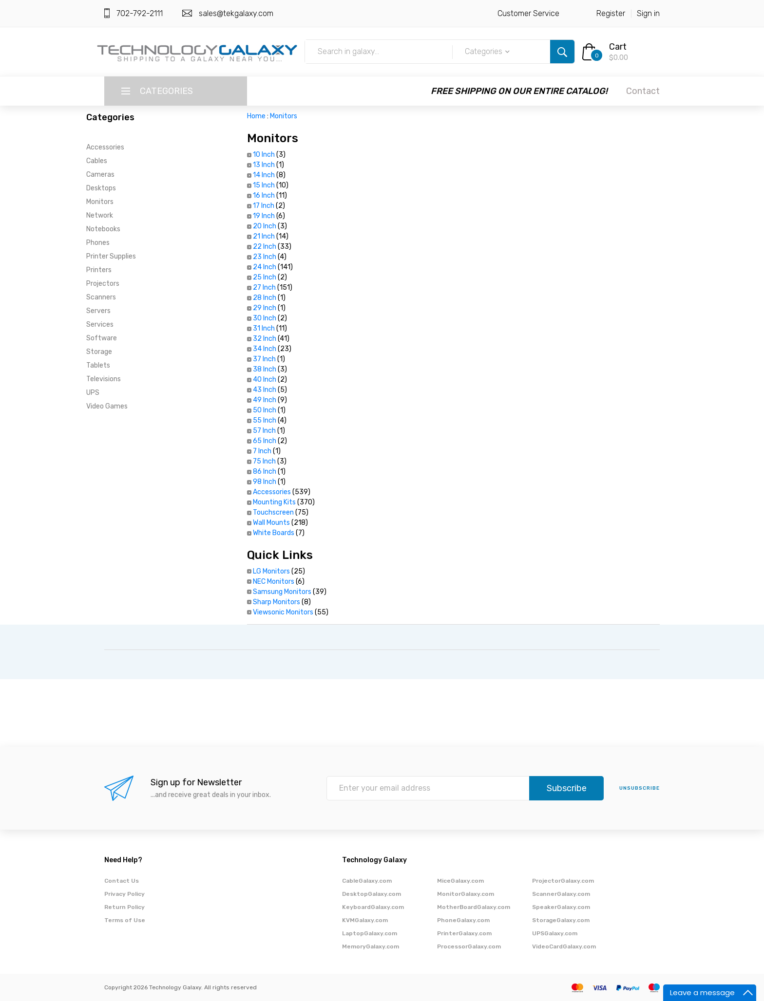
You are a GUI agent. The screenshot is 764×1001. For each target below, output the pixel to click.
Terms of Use (124, 920)
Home (256, 116)
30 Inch (264, 318)
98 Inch (264, 482)
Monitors (100, 202)
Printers (99, 270)
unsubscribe (639, 788)
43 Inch (264, 390)
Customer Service (528, 13)
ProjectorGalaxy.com (563, 880)
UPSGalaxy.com (554, 933)
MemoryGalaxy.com (370, 946)
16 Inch (264, 195)
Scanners (101, 297)
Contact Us (121, 880)
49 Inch (264, 400)
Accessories (105, 147)
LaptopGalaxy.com (369, 933)
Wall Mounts (271, 523)
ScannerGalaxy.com (561, 893)
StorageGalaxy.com (561, 920)
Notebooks (103, 229)
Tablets (98, 365)
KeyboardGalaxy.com (373, 907)
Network (99, 215)
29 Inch (264, 308)
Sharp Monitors (276, 602)
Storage (99, 352)
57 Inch (264, 430)
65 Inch (264, 441)
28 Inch (264, 298)
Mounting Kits (274, 502)
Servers (98, 311)
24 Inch (264, 267)
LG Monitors (271, 571)
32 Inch (264, 338)
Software (101, 338)
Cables (96, 161)
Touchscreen (273, 512)
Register (610, 13)
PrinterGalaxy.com (464, 933)
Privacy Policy (124, 893)
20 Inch (264, 226)
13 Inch (264, 165)
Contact (643, 91)
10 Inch (264, 154)
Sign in (648, 13)
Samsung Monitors (282, 592)
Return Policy (124, 907)
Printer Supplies (111, 256)
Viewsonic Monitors (283, 612)
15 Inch (264, 185)
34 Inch (264, 349)
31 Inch (264, 328)
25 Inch (264, 277)
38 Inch (264, 369)
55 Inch (264, 420)
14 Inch (264, 175)
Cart (618, 46)
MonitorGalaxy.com (465, 893)
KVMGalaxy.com (365, 920)
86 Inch (264, 471)
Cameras (100, 174)
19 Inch (264, 216)
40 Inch (264, 379)
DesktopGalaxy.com (371, 893)
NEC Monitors (273, 581)
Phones (98, 243)
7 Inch (262, 451)
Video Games (107, 406)
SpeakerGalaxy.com (561, 907)
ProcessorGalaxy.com (469, 946)
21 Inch (264, 236)
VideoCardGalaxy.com (564, 946)
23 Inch (264, 257)
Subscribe (567, 788)
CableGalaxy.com (367, 880)
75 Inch (264, 461)
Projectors (102, 283)
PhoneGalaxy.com (463, 920)
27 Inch (264, 287)
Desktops (101, 188)
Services (100, 324)
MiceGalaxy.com (460, 880)
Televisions (103, 379)
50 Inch (264, 410)
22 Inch (264, 246)
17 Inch (263, 206)
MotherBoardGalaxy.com (473, 907)
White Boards (273, 533)
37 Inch (264, 359)
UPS (92, 393)
